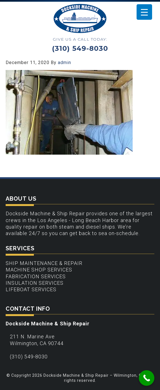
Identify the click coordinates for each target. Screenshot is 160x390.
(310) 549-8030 (80, 48)
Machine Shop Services (39, 270)
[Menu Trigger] (144, 12)
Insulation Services (34, 283)
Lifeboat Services (31, 289)
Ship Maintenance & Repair (44, 263)
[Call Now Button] (146, 378)
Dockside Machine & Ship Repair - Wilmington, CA (80, 18)
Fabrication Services (36, 276)
